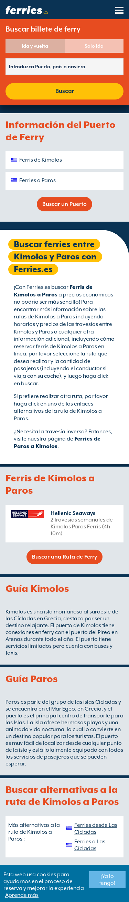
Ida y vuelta (35, 46)
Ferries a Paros (37, 180)
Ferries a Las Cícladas (89, 845)
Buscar (64, 91)
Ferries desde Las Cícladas (95, 828)
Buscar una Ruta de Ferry (64, 557)
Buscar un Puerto (64, 204)
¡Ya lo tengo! (107, 879)
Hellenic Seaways (73, 513)
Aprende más (22, 895)
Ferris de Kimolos (40, 160)
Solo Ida (94, 46)
